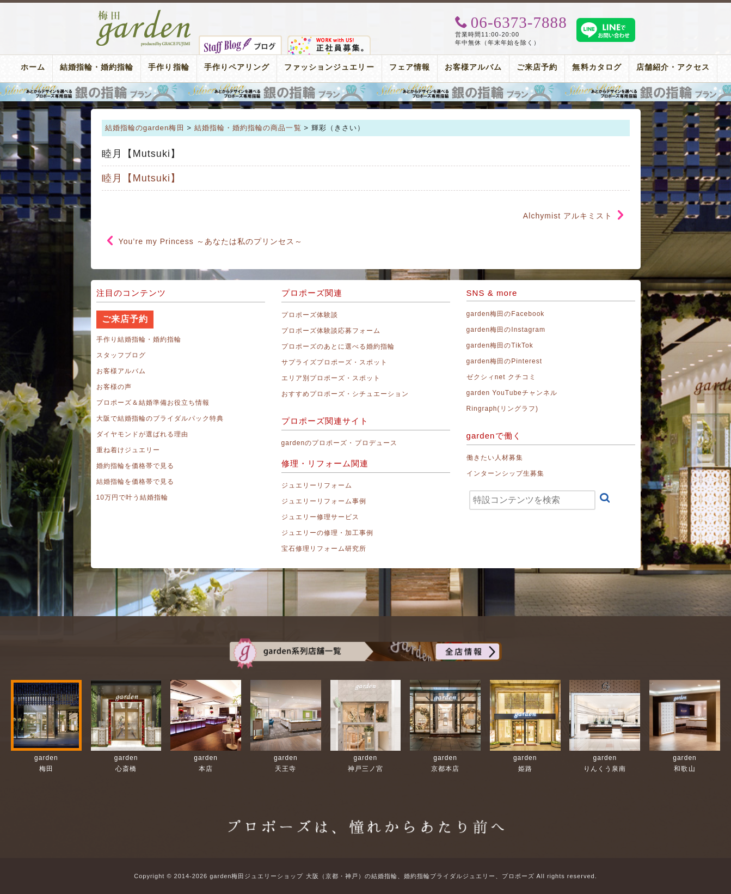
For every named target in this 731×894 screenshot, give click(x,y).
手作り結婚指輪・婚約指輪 (139, 339)
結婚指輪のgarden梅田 (145, 128)
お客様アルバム (473, 67)
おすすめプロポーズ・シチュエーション (345, 394)
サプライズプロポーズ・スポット (334, 362)
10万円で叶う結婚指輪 (132, 497)
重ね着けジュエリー (128, 450)
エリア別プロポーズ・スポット (331, 378)
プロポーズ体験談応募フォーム (331, 331)
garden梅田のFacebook (505, 314)
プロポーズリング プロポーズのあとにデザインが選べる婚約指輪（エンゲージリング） (365, 92)
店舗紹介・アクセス (673, 67)
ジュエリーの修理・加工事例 (327, 533)
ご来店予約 (537, 67)
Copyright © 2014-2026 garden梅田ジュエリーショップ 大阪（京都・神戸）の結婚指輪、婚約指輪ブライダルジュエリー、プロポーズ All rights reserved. (365, 876)
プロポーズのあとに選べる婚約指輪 (338, 346)
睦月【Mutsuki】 (141, 178)
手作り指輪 (168, 67)
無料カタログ (596, 67)
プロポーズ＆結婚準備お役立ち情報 (153, 402)
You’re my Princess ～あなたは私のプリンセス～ (211, 241)
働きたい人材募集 (494, 457)
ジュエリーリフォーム (317, 485)
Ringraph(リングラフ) (502, 408)
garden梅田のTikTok (499, 345)
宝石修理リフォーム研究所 (324, 548)
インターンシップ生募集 (505, 473)
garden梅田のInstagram (506, 329)
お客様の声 (114, 387)
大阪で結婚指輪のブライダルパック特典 (160, 418)
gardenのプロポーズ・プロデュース (339, 443)
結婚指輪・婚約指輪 (96, 67)
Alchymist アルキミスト (568, 215)
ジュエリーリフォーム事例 (324, 501)
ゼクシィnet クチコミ (501, 377)
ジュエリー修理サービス (320, 517)
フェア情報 (409, 67)
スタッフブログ (121, 355)
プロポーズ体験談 (309, 315)
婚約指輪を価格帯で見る (135, 466)
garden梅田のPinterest (504, 361)
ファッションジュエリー (329, 67)
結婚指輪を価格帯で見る (135, 481)
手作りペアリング (236, 67)
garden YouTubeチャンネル (512, 393)
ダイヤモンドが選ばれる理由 (142, 434)
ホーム (33, 67)
